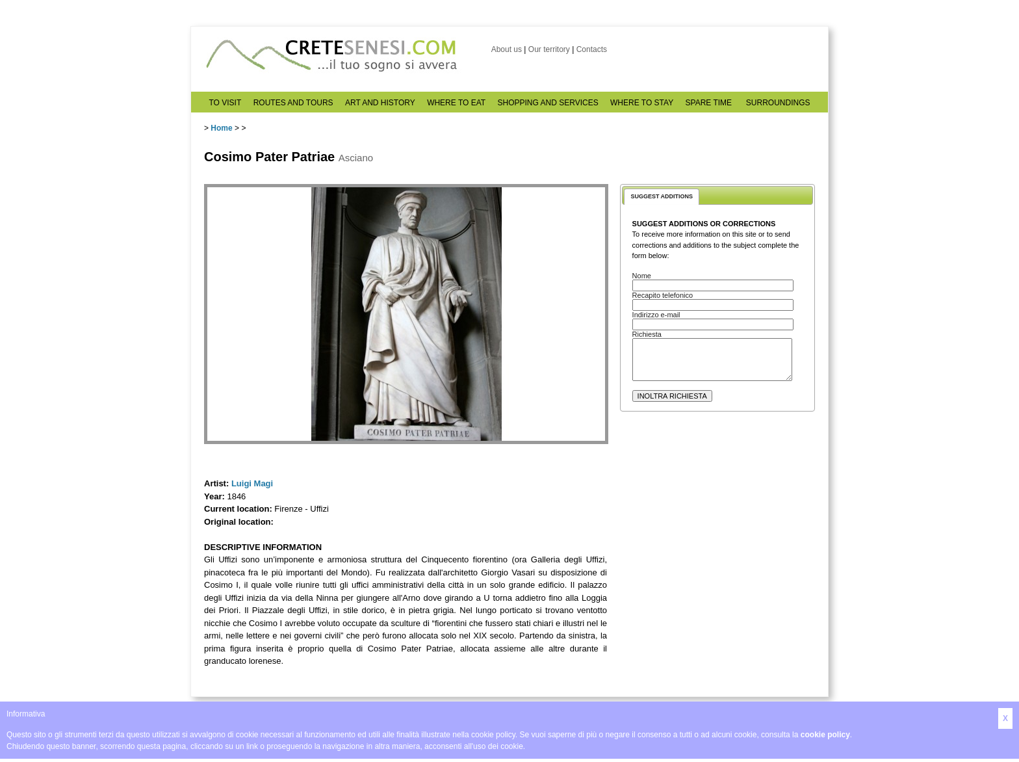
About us (506, 49)
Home (221, 128)
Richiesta (647, 334)
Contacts (591, 49)
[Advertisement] (717, 540)
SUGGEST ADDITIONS (661, 196)
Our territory (549, 49)
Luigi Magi (252, 483)
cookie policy (825, 734)
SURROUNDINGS (778, 102)
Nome (641, 276)
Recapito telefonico (662, 295)
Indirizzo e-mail (656, 315)
